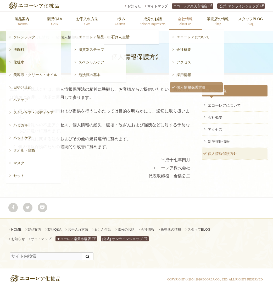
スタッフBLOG (198, 227)
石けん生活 (102, 227)
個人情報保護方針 (222, 151)
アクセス (215, 127)
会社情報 (42, 34)
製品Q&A (54, 227)
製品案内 (34, 227)
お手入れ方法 (78, 227)
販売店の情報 (171, 227)
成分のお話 (126, 227)
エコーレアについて (224, 103)
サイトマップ (157, 6)
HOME (16, 227)
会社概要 (215, 115)
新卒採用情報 (219, 139)
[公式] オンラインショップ (239, 6)
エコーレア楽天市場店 (190, 6)
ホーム (17, 34)
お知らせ (134, 6)
